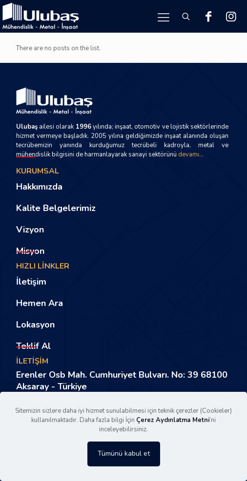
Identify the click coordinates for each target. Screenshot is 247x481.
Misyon (30, 251)
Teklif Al (33, 346)
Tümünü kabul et (124, 453)
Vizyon (30, 229)
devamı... (191, 154)
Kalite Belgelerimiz (56, 208)
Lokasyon (35, 324)
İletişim (31, 282)
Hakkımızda (39, 186)
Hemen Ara (39, 303)
